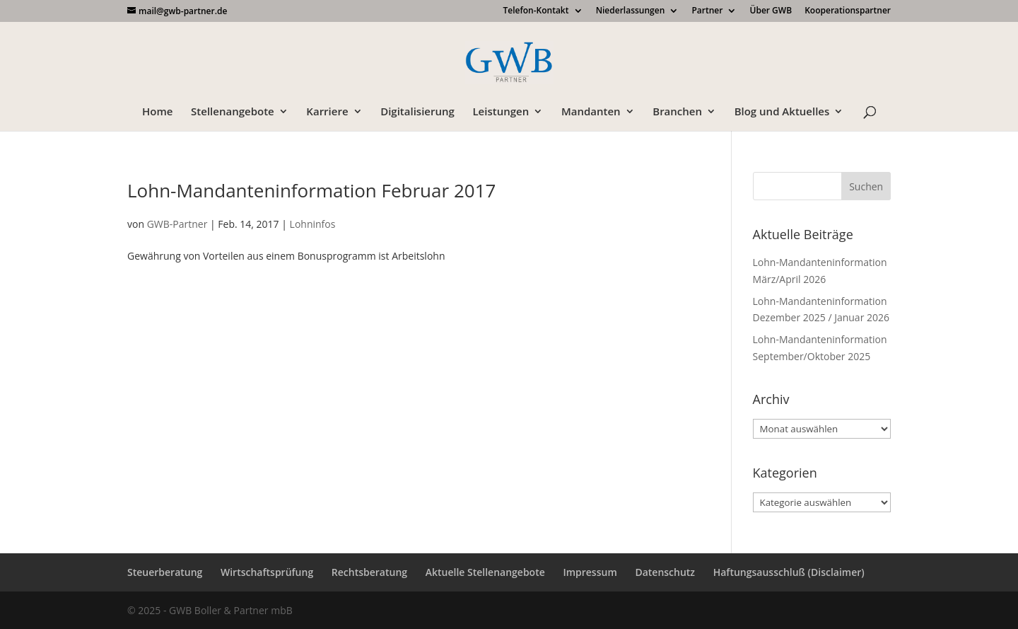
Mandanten (591, 112)
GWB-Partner (177, 224)
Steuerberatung (164, 572)
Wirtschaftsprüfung (267, 572)
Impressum (589, 572)
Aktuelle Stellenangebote (485, 572)
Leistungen (500, 112)
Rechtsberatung (369, 572)
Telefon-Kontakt (535, 11)
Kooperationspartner (848, 11)
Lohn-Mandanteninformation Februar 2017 (311, 190)
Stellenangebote (232, 112)
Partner (706, 11)
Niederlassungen (630, 11)
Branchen (677, 112)
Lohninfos (313, 224)
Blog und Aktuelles (782, 112)
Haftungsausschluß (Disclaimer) (789, 572)
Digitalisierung (417, 112)
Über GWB (771, 11)
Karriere (327, 112)
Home (157, 112)
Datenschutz (665, 572)
